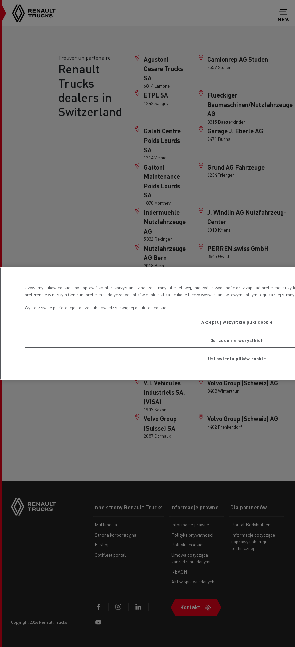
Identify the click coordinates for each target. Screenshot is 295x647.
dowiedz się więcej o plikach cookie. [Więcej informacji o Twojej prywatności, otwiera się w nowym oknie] (132, 307)
